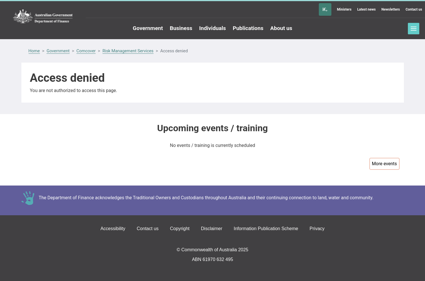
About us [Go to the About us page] (281, 28)
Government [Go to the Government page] (148, 28)
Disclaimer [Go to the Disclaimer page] (211, 228)
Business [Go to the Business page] (181, 28)
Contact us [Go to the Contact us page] (414, 9)
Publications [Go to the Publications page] (248, 28)
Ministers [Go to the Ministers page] (344, 9)
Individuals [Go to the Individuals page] (212, 28)
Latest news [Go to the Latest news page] (366, 9)
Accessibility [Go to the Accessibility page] (112, 228)
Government (58, 50)
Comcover (86, 50)
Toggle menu (413, 28)
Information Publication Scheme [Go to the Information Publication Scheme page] (266, 228)
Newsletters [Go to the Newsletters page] (390, 9)
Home (34, 50)
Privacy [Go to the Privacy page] (317, 228)
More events (384, 163)
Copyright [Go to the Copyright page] (180, 228)
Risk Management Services (128, 50)
